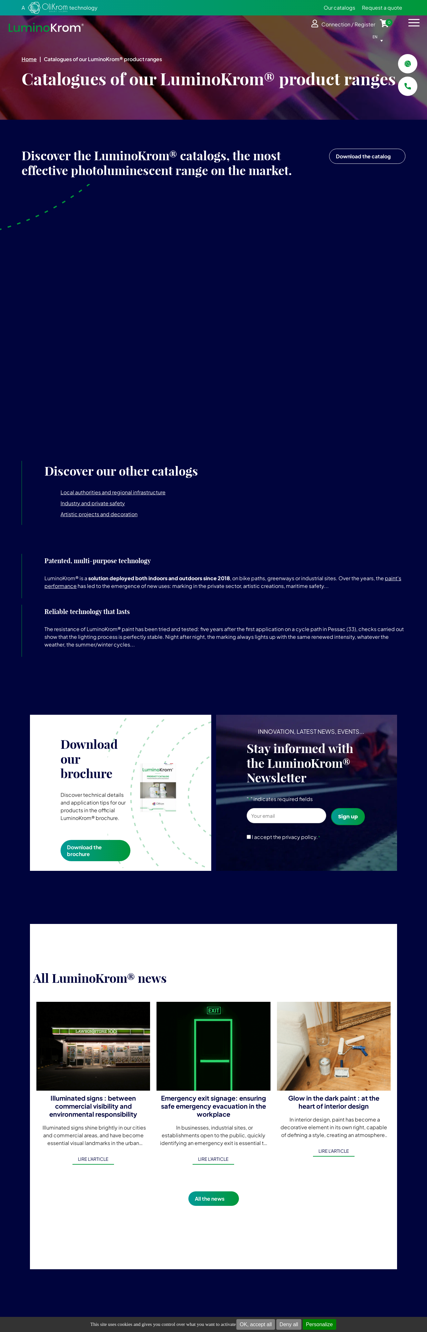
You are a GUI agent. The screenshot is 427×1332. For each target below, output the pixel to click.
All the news (209, 1198)
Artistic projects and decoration (99, 514)
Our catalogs (339, 7)
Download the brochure (84, 850)
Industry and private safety (93, 503)
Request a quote (382, 7)
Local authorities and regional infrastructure (113, 492)
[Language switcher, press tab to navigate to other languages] (379, 36)
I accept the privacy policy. (286, 837)
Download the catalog (363, 156)
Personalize (319, 1324)
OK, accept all (256, 1324)
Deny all (289, 1324)
